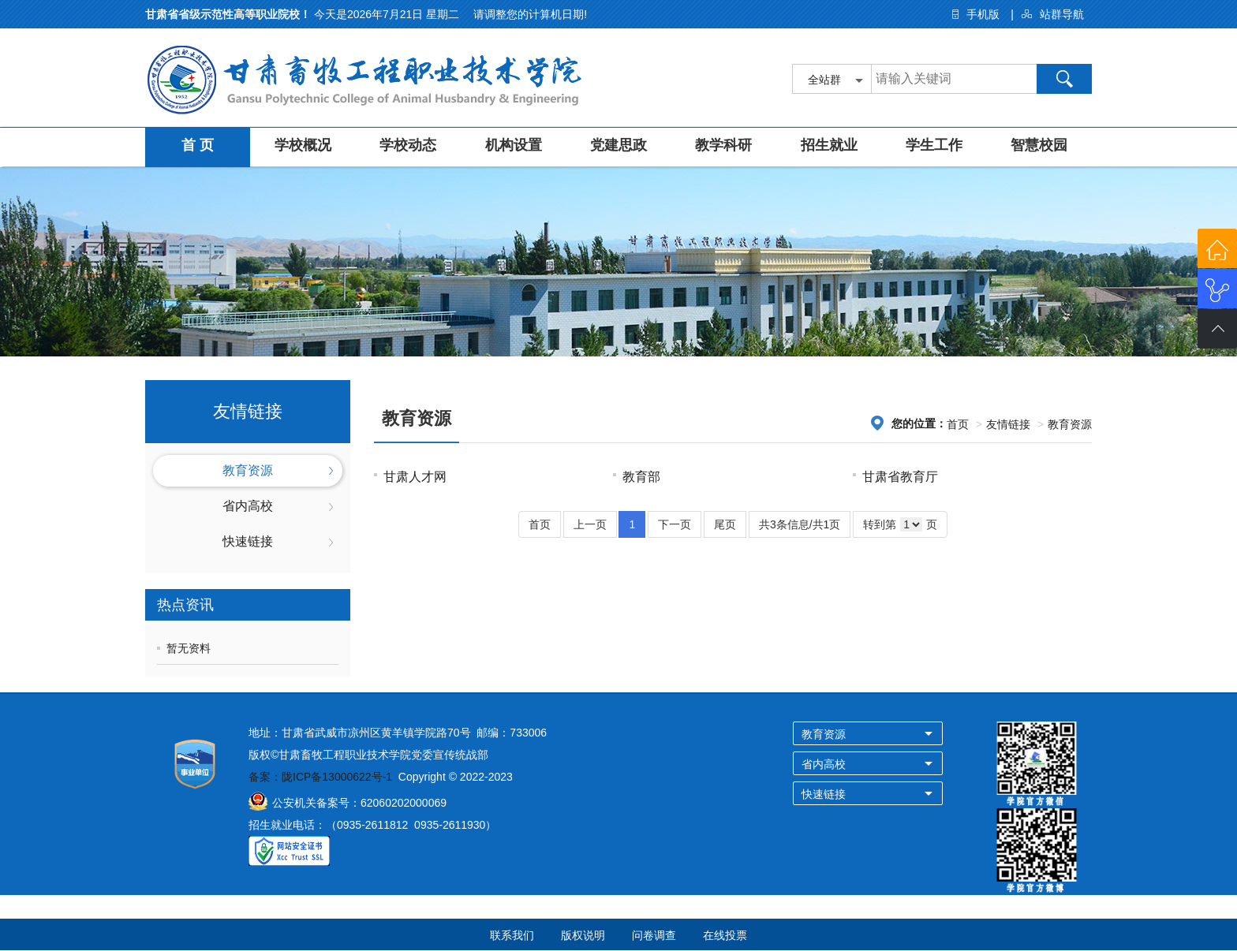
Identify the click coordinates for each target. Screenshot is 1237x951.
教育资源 (247, 470)
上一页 (590, 524)
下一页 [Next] (674, 524)
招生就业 (829, 145)
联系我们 (512, 935)
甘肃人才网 (415, 476)
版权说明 (583, 935)
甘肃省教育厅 (900, 476)
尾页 (725, 524)
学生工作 (934, 145)
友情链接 (1008, 424)
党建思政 (618, 145)
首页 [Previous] (540, 524)
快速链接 (247, 541)
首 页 (197, 145)
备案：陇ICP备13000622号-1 (320, 776)
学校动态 (407, 145)
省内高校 (247, 506)
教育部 (641, 476)
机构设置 (513, 145)
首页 (958, 424)
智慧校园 (1039, 145)
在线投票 (725, 935)
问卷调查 (654, 935)
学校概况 (303, 145)
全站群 (824, 79)
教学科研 (723, 145)
